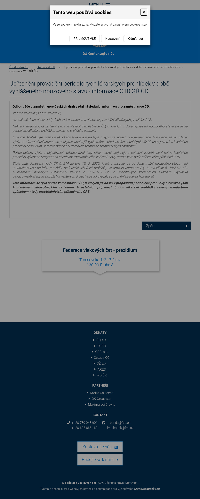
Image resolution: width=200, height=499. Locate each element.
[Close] (143, 12)
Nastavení (112, 38)
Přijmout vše (85, 38)
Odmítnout (135, 38)
